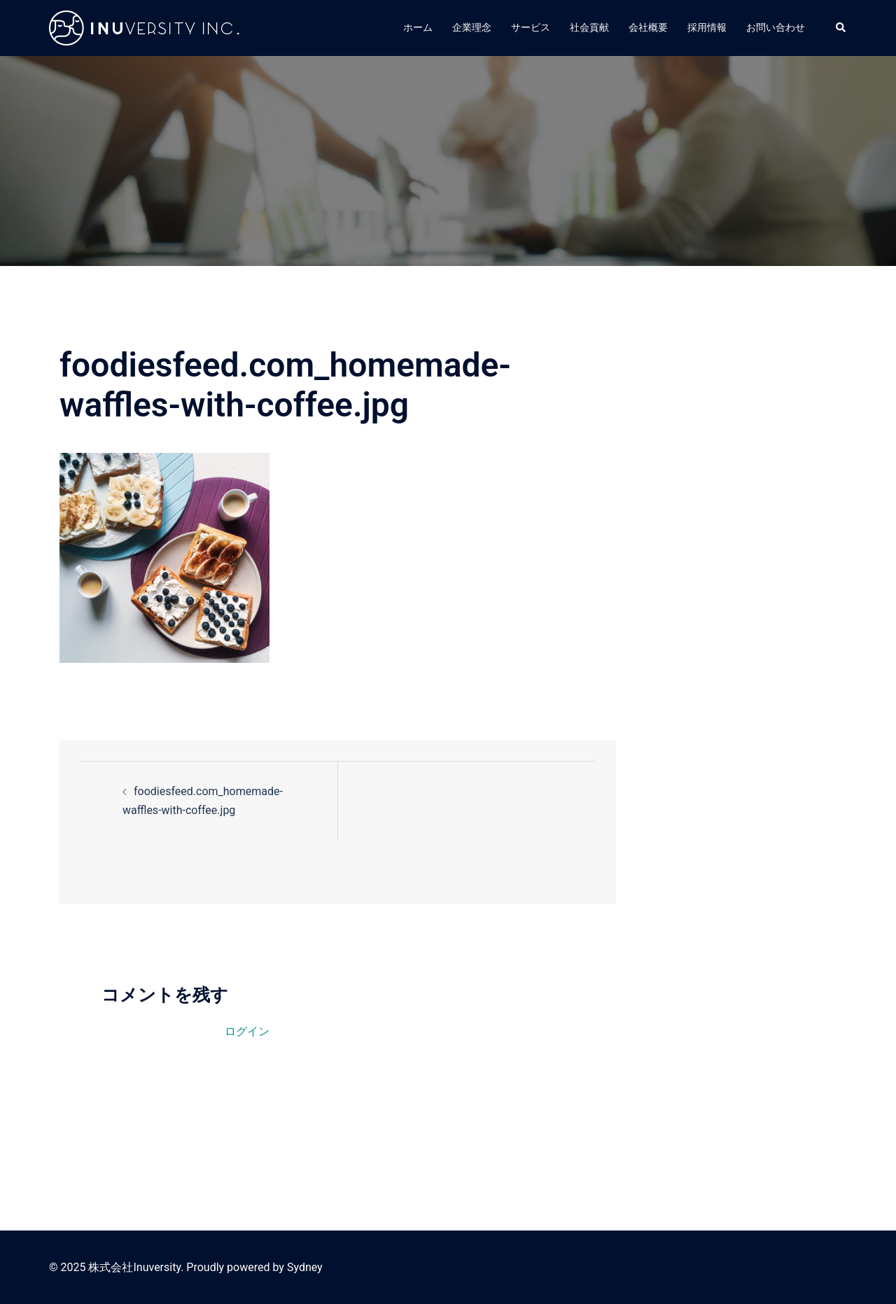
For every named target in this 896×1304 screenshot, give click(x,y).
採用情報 (707, 27)
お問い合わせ (775, 27)
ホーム (418, 27)
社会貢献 (589, 27)
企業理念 (471, 27)
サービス (530, 27)
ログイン (247, 1031)
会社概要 (648, 27)
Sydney (305, 1267)
